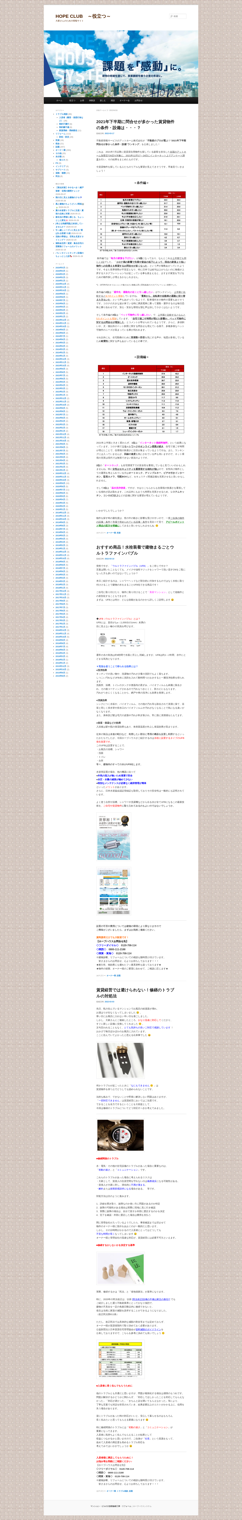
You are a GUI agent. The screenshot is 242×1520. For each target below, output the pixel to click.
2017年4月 (60, 617)
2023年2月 (60, 392)
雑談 (113, 100)
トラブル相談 (122, 1491)
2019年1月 (60, 548)
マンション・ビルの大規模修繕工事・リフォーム (110, 1506)
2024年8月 (60, 333)
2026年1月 (60, 280)
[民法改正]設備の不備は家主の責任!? (151, 1299)
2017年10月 (61, 597)
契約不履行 (64, 124)
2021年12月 (61, 434)
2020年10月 (61, 480)
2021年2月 (60, 467)
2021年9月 (60, 444)
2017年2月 (60, 624)
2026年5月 (60, 267)
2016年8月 (60, 643)
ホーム (60, 100)
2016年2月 (60, 660)
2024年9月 (60, 329)
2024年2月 (60, 352)
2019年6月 (60, 532)
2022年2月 (60, 428)
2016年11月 (61, 633)
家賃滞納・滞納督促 (68, 130)
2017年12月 (61, 591)
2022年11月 (61, 401)
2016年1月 (60, 663)
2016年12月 (61, 630)
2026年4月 (60, 271)
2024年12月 (61, 320)
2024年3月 (60, 349)
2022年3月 (60, 424)
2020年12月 (61, 473)
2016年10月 (61, 637)
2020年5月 (60, 496)
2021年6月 (60, 454)
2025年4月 (60, 310)
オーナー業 (111, 533)
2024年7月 (60, 336)
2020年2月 (60, 506)
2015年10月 (61, 669)
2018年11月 (61, 555)
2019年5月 (60, 535)
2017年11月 (61, 594)
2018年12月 (61, 552)
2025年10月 (61, 290)
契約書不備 (64, 127)
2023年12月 (61, 359)
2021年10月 (61, 441)
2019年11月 (61, 516)
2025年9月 (60, 294)
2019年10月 (61, 519)
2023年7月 (60, 375)
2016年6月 (60, 650)
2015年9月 (60, 673)
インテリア (61, 166)
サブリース (61, 170)
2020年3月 (60, 503)
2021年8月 (60, 447)
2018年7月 (60, 568)
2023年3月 (60, 388)
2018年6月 (60, 571)
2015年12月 (61, 666)
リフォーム (61, 134)
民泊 (58, 176)
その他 (59, 153)
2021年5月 (60, 457)
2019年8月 (60, 525)
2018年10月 (61, 558)
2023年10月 (61, 365)
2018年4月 (60, 578)
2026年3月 (60, 274)
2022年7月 (60, 414)
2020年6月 (60, 493)
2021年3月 (60, 463)
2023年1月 (60, 395)
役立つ (72, 100)
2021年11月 (61, 437)
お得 (82, 100)
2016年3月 (60, 656)
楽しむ (103, 100)
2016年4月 (60, 653)
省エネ (62, 160)
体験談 (92, 100)
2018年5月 (60, 574)
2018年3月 (60, 581)
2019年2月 (60, 545)
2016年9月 (60, 640)
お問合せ (139, 100)
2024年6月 (60, 339)
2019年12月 (61, 512)
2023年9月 (60, 369)
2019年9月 (60, 522)
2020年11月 (61, 477)
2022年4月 (60, 421)
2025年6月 (60, 303)
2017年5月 (60, 614)
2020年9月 (60, 483)
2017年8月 (60, 604)
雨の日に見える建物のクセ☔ (69, 197)
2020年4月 (60, 499)
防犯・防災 (64, 137)
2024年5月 (60, 342)
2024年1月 (60, 356)
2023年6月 (60, 379)
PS (57, 163)
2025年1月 (60, 316)
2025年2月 (60, 313)
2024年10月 (61, 326)
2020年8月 (60, 486)
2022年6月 (60, 418)
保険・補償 (61, 173)
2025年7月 (60, 300)
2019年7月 (60, 529)
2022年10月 (61, 405)
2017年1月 (60, 627)
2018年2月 (60, 584)
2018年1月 (60, 588)
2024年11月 (61, 323)
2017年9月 (60, 601)
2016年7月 (60, 646)
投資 (119, 533)
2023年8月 (60, 372)
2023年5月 (60, 382)
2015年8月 (60, 676)
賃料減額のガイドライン (148, 1329)
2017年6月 (60, 611)
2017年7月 (60, 607)
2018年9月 (60, 561)
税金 (58, 143)
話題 (119, 976)
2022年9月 (60, 408)
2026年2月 (60, 277)
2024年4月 (60, 346)
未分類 (59, 156)
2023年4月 (60, 385)
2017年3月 (60, 620)
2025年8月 (60, 297)
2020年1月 (60, 509)
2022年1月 (60, 431)
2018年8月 (60, 565)
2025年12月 (61, 284)
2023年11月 (61, 362)
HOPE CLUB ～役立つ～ (83, 16)
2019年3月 (60, 542)
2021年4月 (60, 460)
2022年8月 (60, 411)
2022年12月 (61, 398)
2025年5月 (60, 307)
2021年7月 (60, 450)
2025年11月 (61, 287)
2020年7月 (60, 490)
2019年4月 (60, 539)
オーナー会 (125, 100)
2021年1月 (60, 470)
